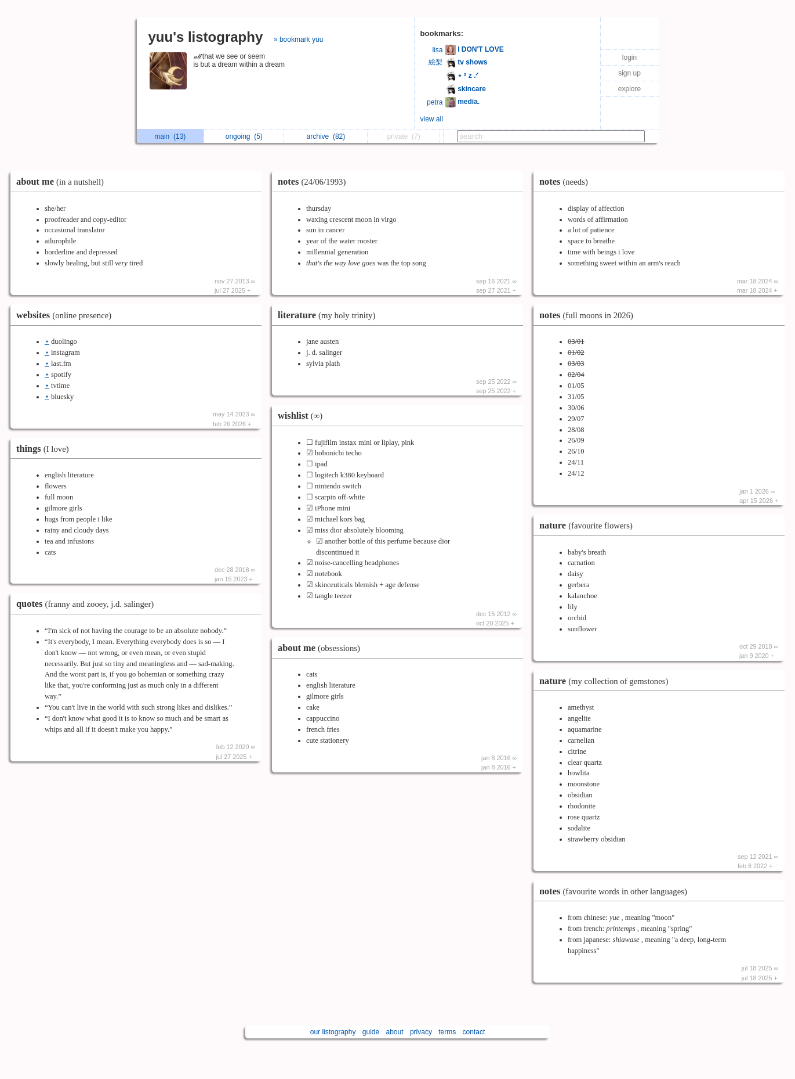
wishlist (303, 415)
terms (447, 1032)
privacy (421, 1032)
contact (474, 1032)
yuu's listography (205, 37)
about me (63, 181)
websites (66, 315)
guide (370, 1032)
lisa (437, 50)
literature (329, 315)
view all (431, 119)
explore (629, 89)
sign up (629, 73)
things (45, 448)
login (629, 57)
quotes (87, 603)
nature (588, 525)
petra (434, 102)
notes (314, 181)
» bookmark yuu (298, 39)
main (170, 136)
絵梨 (435, 62)
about (395, 1032)
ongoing (244, 136)
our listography (333, 1032)
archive (326, 136)
